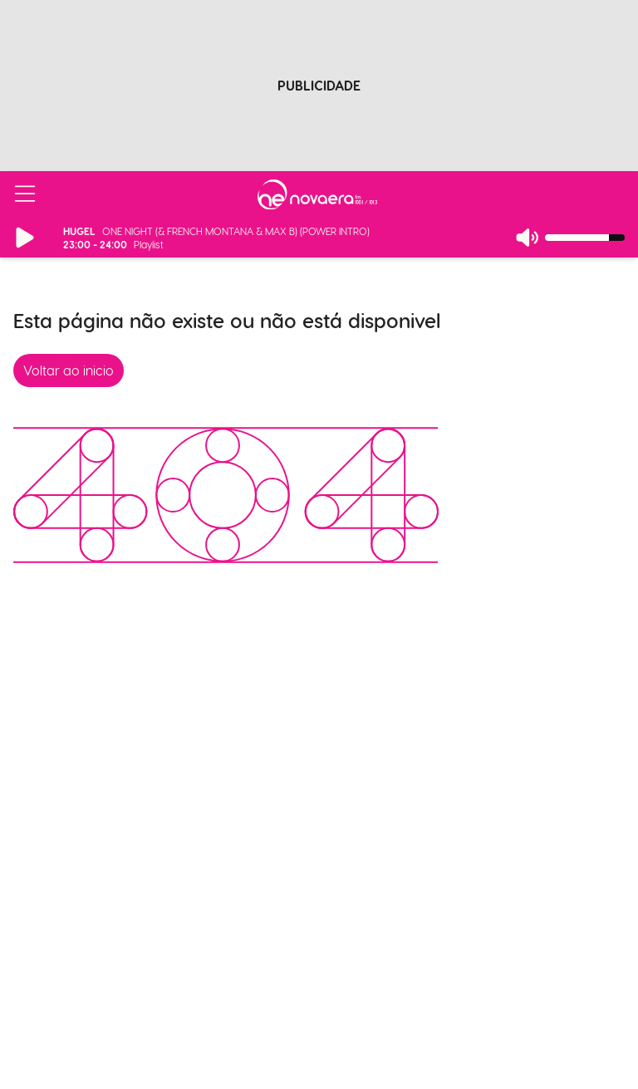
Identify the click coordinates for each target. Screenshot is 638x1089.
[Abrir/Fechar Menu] (25, 194)
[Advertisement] (319, 77)
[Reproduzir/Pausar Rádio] (25, 237)
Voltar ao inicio (68, 370)
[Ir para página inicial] (317, 194)
